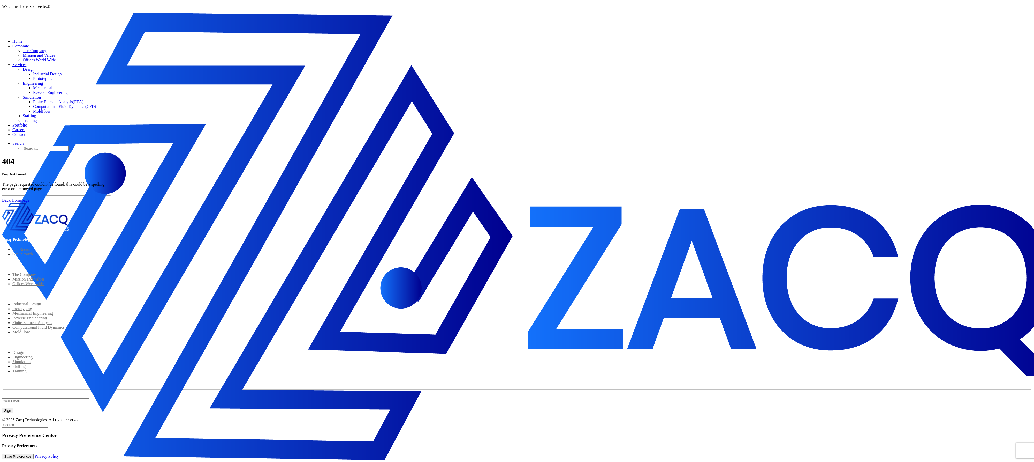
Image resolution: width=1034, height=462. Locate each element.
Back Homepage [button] (15, 200)
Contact (18, 134)
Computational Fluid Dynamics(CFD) (64, 106)
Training (30, 120)
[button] (18, 143)
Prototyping (43, 78)
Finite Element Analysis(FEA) (58, 102)
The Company (34, 50)
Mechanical (42, 88)
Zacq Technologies (18, 239)
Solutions (10, 294)
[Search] (25, 424)
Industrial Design (47, 74)
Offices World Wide (39, 60)
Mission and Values (39, 55)
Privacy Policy (47, 456)
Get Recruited (23, 249)
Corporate (20, 46)
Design (28, 69)
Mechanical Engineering (32, 313)
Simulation (32, 97)
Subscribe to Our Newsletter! (28, 381)
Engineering (33, 83)
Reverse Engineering (50, 92)
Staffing (29, 116)
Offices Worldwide (28, 284)
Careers (18, 130)
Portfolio (19, 125)
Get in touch (22, 254)
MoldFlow (42, 111)
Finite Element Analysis (32, 322)
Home (17, 41)
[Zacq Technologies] (517, 24)
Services (19, 64)
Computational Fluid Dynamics (38, 327)
